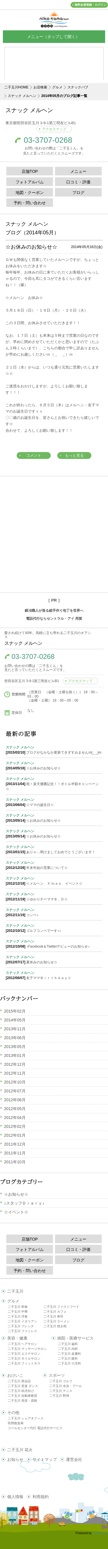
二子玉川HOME (16, 87)
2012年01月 (15, 1135)
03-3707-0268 (48, 140)
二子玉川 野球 (59, 1395)
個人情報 (15, 1496)
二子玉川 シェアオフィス (25, 1418)
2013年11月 (15, 1029)
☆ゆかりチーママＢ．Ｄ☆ (54, 896)
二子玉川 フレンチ (21, 1326)
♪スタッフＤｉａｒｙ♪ (24, 1203)
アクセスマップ (54, 129)
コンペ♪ (54, 912)
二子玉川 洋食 (18, 1316)
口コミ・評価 (78, 182)
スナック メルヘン (22, 96)
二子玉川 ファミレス (22, 1331)
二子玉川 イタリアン (22, 1321)
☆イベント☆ (16, 1212)
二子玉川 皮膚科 (69, 1353)
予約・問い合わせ (30, 203)
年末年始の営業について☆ (54, 865)
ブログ (78, 192)
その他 (13, 1412)
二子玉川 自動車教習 (22, 1395)
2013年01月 (15, 1055)
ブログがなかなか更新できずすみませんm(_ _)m (54, 749)
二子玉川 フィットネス (24, 1363)
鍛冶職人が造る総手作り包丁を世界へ (54, 611)
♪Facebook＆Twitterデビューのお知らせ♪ (54, 943)
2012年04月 (15, 1117)
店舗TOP (30, 171)
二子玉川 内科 (68, 1348)
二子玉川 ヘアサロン (22, 1344)
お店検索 (40, 87)
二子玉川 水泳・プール (65, 1386)
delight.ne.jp (100, 1533)
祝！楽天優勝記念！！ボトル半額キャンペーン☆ (54, 783)
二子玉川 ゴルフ (60, 1381)
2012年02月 (15, 1126)
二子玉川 (15, 1291)
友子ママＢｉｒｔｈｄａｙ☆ (54, 975)
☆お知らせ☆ (16, 1194)
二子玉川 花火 (20, 1449)
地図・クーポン (30, 192)
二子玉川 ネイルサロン (24, 1358)
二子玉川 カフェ (55, 1311)
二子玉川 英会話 (19, 1381)
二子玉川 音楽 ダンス (23, 1386)
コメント (33, 455)
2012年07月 (15, 1091)
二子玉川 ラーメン (56, 1321)
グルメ (57, 87)
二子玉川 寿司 (53, 1316)
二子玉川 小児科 (69, 1363)
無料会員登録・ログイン (90, 4)
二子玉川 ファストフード (61, 1306)
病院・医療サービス (75, 1338)
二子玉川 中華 (18, 1311)
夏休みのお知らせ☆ (54, 959)
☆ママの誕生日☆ (54, 802)
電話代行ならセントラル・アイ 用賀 (54, 619)
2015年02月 (15, 1011)
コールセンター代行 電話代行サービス (35, 1428)
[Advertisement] (54, 534)
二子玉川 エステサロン (24, 1353)
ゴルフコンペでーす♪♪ (54, 928)
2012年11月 (15, 1073)
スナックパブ (77, 87)
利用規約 (41, 1496)
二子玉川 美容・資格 (22, 1400)
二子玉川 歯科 (68, 1344)
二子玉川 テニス (60, 1390)
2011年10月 (15, 1162)
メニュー (78, 171)
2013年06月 (15, 1037)
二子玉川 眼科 (68, 1358)
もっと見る (74, 455)
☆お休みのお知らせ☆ (31, 247)
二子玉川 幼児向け (21, 1390)
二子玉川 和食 (18, 1306)
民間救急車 (16, 1423)
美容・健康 (17, 1338)
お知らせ (15, 1459)
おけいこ (15, 1375)
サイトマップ (45, 1459)
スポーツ (57, 1375)
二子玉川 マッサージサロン (27, 1348)
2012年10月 (15, 1082)
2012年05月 (15, 1108)
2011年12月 (15, 1144)
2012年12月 (15, 1064)
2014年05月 (15, 1020)
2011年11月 (15, 1153)
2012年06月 (15, 1100)
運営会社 (74, 1459)
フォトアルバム (30, 182)
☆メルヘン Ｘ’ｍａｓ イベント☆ (54, 881)
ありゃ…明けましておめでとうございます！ (54, 849)
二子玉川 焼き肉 (55, 1326)
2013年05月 (15, 1046)
